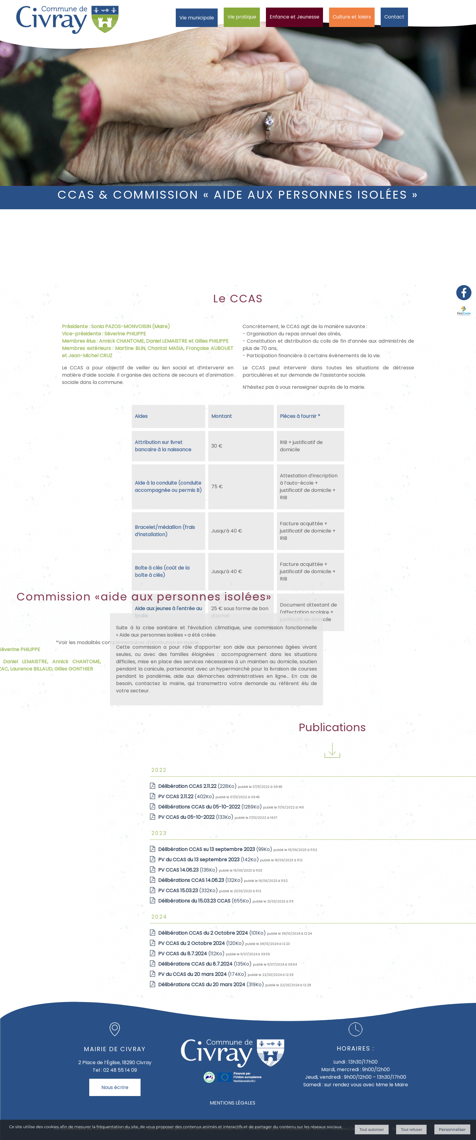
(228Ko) (352, 786)
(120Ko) (355, 943)
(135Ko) (359, 963)
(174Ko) (356, 974)
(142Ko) (363, 859)
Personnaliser (452, 1129)
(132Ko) (355, 880)
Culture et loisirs (352, 16)
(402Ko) (340, 796)
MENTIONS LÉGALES (232, 1102)
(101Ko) (366, 933)
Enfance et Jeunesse (294, 16)
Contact (394, 16)
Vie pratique (241, 16)
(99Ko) (369, 849)
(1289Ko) (364, 806)
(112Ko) (345, 953)
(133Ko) (350, 817)
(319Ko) (365, 984)
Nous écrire (114, 1087)
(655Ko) (359, 900)
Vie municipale (196, 17)
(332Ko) (342, 890)
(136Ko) (342, 869)
